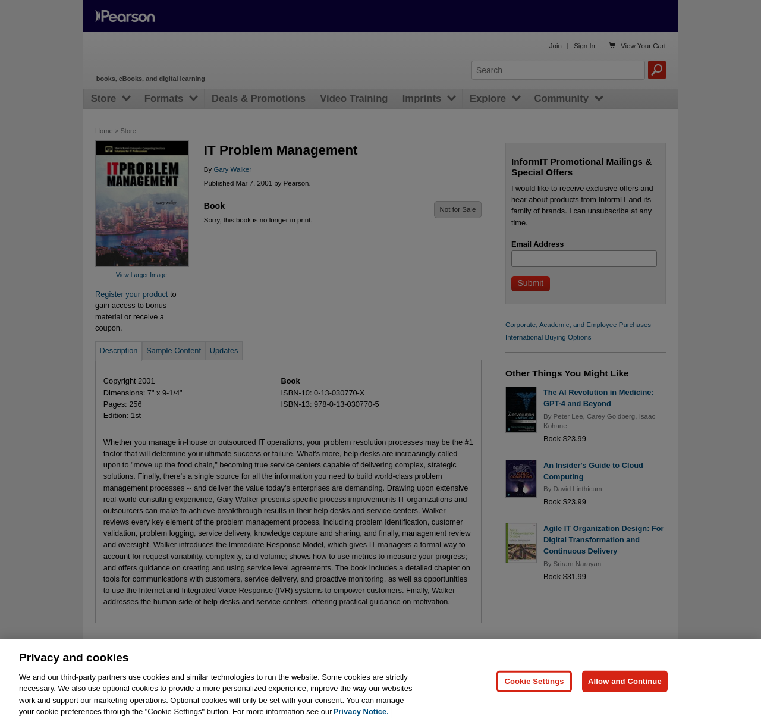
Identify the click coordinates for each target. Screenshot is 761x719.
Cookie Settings (534, 687)
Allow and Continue (625, 687)
